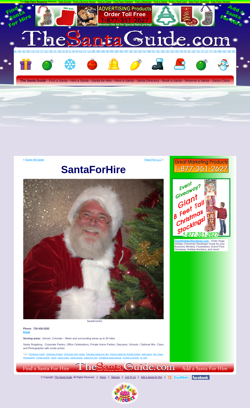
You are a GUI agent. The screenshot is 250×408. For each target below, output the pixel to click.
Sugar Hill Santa (34, 159)
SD (193, 51)
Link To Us (130, 377)
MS (116, 51)
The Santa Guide (63, 377)
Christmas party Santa (74, 354)
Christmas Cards (36, 354)
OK (172, 51)
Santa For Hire (91, 358)
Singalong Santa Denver (110, 358)
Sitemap (115, 377)
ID (67, 51)
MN (112, 51)
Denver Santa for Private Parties (125, 354)
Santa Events (76, 358)
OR (177, 51)
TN (198, 51)
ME (93, 51)
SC (189, 51)
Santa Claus (63, 358)
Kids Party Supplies (199, 1)
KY (84, 51)
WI (229, 51)
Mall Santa (147, 354)
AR (28, 51)
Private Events (43, 358)
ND (163, 51)
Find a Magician (143, 1)
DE (51, 51)
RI (185, 51)
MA (103, 51)
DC (46, 51)
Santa (53, 358)
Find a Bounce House (84, 1)
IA (77, 51)
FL (55, 51)
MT (126, 51)
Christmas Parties (54, 354)
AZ (24, 51)
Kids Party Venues (220, 1)
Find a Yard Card (178, 1)
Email (26, 332)
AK (19, 51)
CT (42, 51)
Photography (29, 358)
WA (220, 51)
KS (80, 51)
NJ (144, 51)
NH (140, 51)
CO (37, 51)
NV (135, 51)
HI (63, 51)
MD (98, 51)
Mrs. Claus (158, 354)
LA (89, 51)
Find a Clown (104, 1)
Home (103, 377)
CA (32, 51)
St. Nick (143, 358)
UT (206, 51)
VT (211, 51)
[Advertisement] (125, 121)
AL (15, 51)
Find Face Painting (123, 1)
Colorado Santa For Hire (97, 354)
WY (234, 51)
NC (158, 51)
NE (131, 51)
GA (59, 51)
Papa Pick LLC (153, 159)
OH (167, 51)
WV (225, 51)
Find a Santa (160, 1)
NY (153, 51)
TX (202, 51)
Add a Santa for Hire (151, 377)
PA (181, 51)
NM (149, 51)
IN (73, 51)
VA (215, 51)
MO (122, 51)
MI (107, 51)
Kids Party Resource (36, 1)
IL (70, 51)
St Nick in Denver (131, 358)
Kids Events (65, 1)
